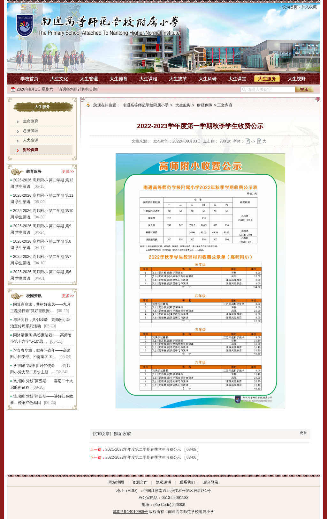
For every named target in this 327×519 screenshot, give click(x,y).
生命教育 (30, 121)
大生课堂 (237, 78)
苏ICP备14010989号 (130, 511)
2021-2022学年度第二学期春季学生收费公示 (143, 449)
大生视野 (297, 78)
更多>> (68, 171)
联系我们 (187, 482)
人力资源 (30, 140)
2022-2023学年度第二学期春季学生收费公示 (143, 457)
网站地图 (116, 482)
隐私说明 (163, 482)
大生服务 (267, 78)
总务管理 (30, 130)
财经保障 (30, 150)
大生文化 (59, 78)
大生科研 (208, 78)
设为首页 (290, 7)
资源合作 (140, 482)
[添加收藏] (123, 434)
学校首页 (29, 78)
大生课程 (148, 78)
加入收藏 (309, 7)
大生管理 (89, 78)
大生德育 (118, 78)
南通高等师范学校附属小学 (146, 105)
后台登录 (210, 482)
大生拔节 (178, 78)
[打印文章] (102, 434)
